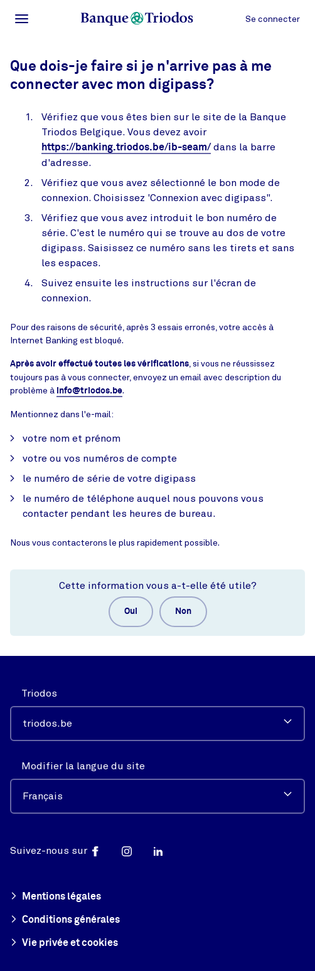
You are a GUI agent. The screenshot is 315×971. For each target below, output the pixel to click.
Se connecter (272, 19)
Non (183, 611)
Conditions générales (65, 920)
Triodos (39, 693)
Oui (130, 611)
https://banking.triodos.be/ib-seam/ (126, 147)
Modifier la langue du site (83, 766)
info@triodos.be (89, 391)
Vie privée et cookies (64, 943)
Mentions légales (55, 897)
